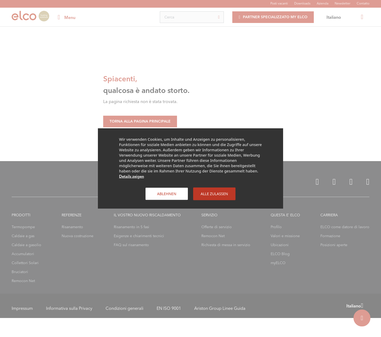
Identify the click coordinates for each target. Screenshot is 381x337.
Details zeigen (131, 176)
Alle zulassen (214, 193)
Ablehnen (166, 193)
